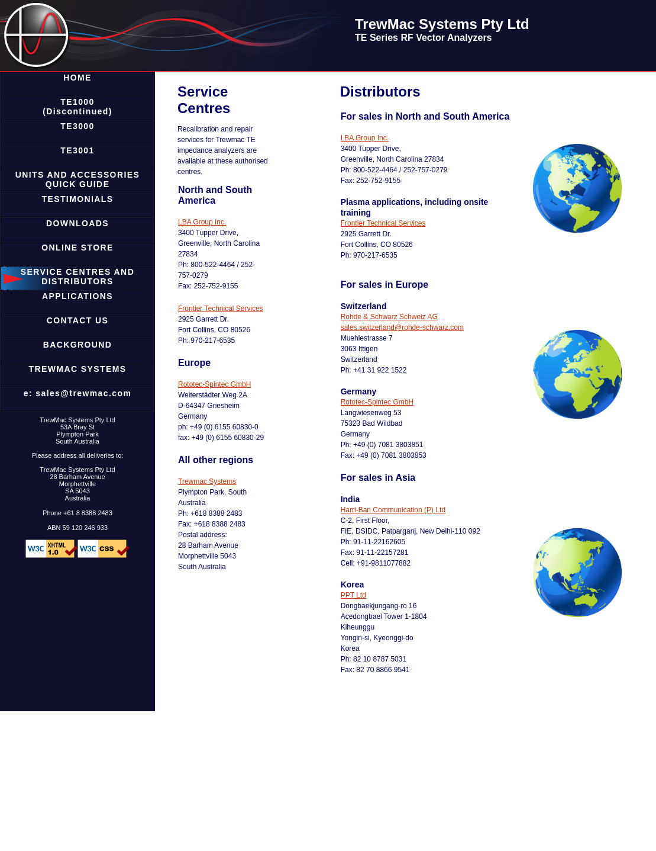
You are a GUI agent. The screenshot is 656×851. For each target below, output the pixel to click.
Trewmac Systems (207, 481)
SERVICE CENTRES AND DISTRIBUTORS (77, 276)
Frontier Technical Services (220, 308)
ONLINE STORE (77, 247)
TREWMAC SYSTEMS (78, 369)
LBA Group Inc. (202, 222)
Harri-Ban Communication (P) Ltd (393, 510)
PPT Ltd (353, 595)
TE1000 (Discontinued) (77, 106)
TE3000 (77, 126)
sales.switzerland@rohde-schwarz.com (402, 327)
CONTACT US (78, 320)
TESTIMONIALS (77, 199)
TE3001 (77, 150)
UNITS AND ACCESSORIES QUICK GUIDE (77, 179)
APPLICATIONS (77, 296)
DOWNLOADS (77, 223)
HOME (77, 77)
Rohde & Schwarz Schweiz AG (389, 317)
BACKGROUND (77, 344)
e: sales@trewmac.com (78, 393)
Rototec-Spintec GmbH (214, 384)
